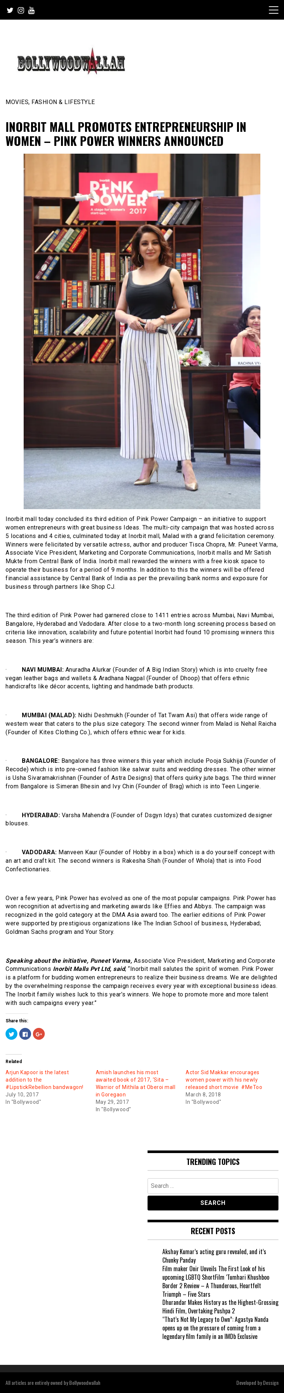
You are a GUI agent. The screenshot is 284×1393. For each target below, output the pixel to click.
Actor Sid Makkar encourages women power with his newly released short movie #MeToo (224, 1079)
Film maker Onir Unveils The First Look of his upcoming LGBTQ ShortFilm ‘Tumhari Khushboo (215, 1273)
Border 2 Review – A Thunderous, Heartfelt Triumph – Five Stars (211, 1290)
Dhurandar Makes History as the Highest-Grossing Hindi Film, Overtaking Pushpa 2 (220, 1306)
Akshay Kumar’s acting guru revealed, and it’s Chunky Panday (214, 1256)
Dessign (270, 1382)
